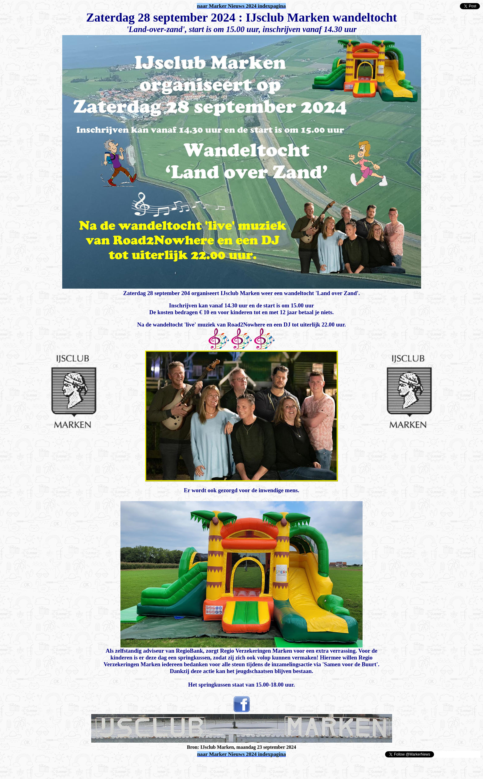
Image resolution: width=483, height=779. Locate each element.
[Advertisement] (74, 767)
